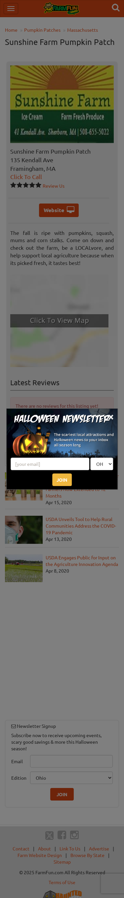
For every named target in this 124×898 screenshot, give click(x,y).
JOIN (62, 480)
